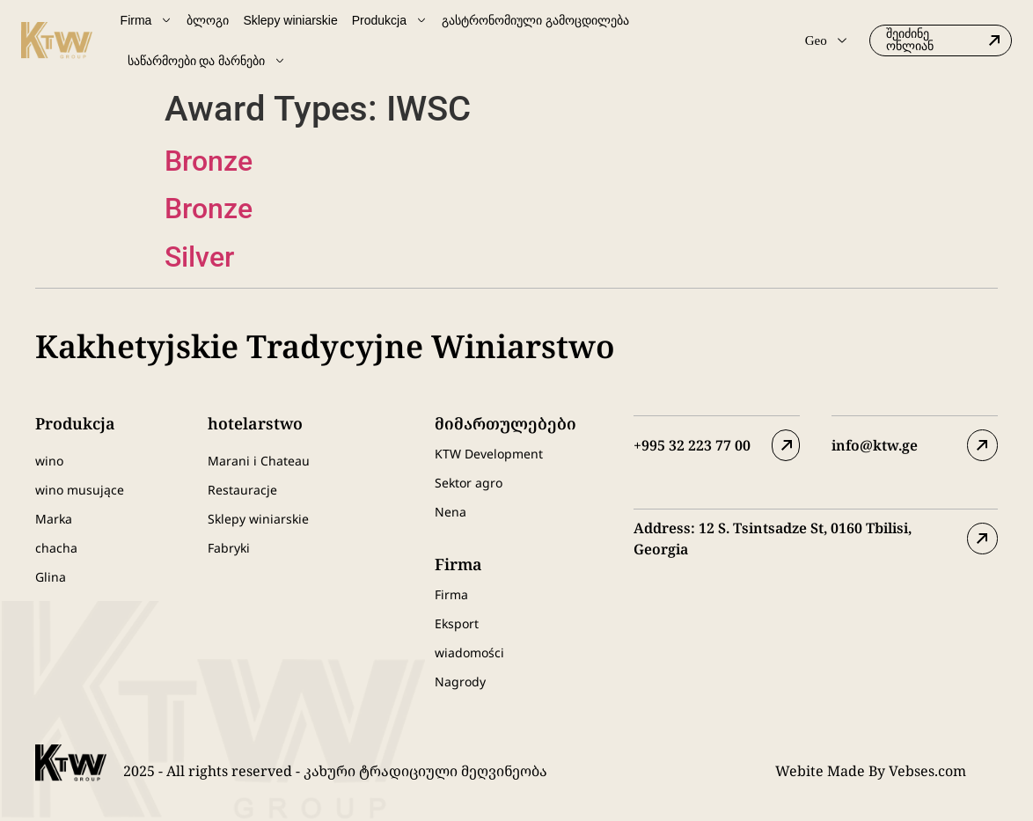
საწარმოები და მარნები (207, 61)
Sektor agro (468, 482)
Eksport (457, 623)
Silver (199, 257)
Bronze (209, 161)
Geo (825, 40)
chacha (56, 547)
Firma (147, 20)
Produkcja (390, 20)
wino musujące (79, 489)
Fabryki (229, 547)
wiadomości (469, 652)
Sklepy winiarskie (290, 20)
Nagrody (460, 681)
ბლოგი (208, 20)
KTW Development (489, 453)
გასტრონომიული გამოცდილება (535, 20)
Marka (53, 518)
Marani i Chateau (259, 460)
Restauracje (242, 489)
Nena (450, 511)
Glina (50, 576)
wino (49, 460)
